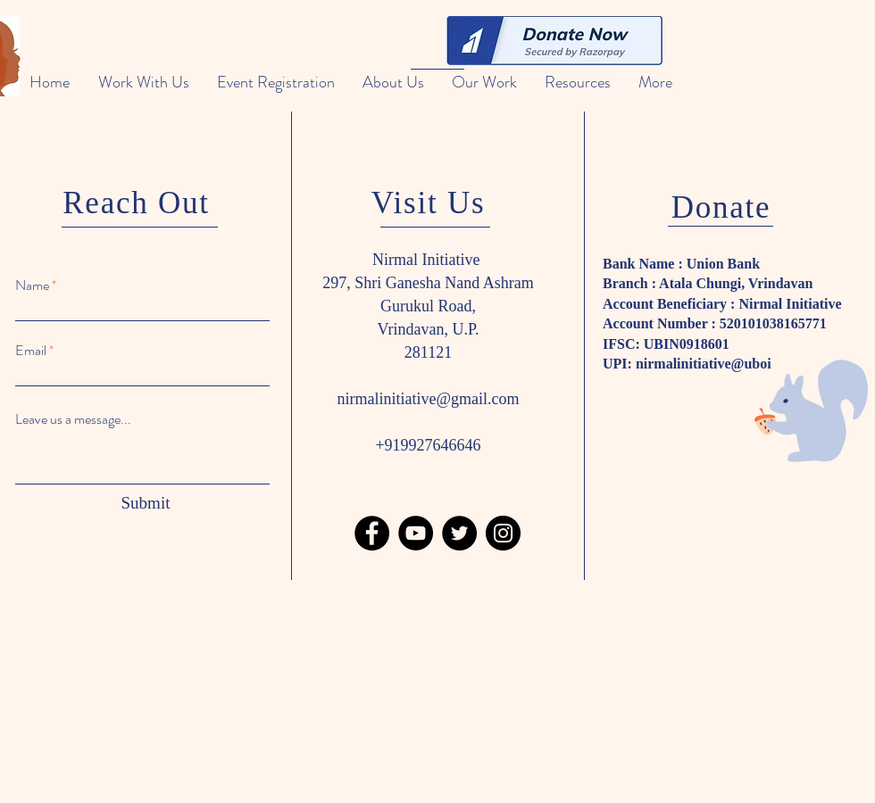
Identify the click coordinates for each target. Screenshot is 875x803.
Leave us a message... (73, 419)
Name (32, 285)
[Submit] (145, 503)
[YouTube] (415, 533)
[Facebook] (371, 533)
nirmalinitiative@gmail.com (428, 399)
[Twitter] (459, 533)
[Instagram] (503, 533)
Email (30, 351)
